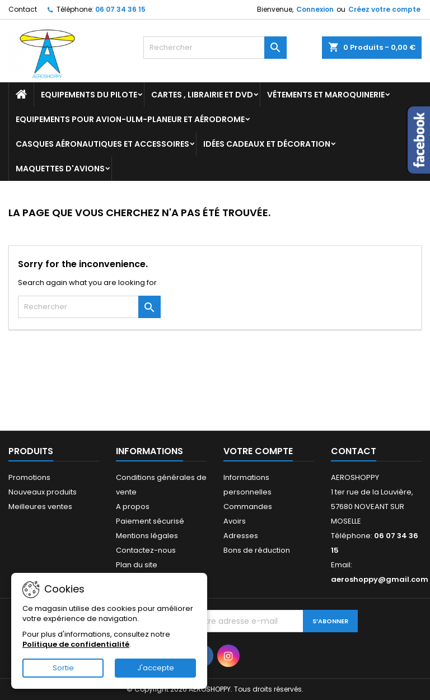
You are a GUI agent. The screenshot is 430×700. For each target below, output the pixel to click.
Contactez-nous (146, 550)
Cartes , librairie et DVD (202, 94)
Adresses (240, 535)
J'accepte (155, 667)
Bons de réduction (256, 550)
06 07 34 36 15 (120, 9)
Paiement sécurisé (150, 521)
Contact (22, 9)
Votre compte (258, 451)
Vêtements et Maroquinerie (326, 94)
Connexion (315, 9)
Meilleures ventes (40, 506)
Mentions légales (147, 535)
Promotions (29, 477)
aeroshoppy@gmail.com (379, 579)
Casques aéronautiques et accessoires (102, 144)
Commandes (247, 506)
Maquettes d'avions (60, 168)
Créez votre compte (384, 9)
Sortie (63, 667)
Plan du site (136, 564)
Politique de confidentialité (75, 644)
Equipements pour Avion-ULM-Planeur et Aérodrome (130, 119)
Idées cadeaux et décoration (266, 144)
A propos (132, 506)
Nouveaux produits (42, 492)
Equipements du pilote (89, 94)
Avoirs (234, 521)
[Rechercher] (215, 47)
